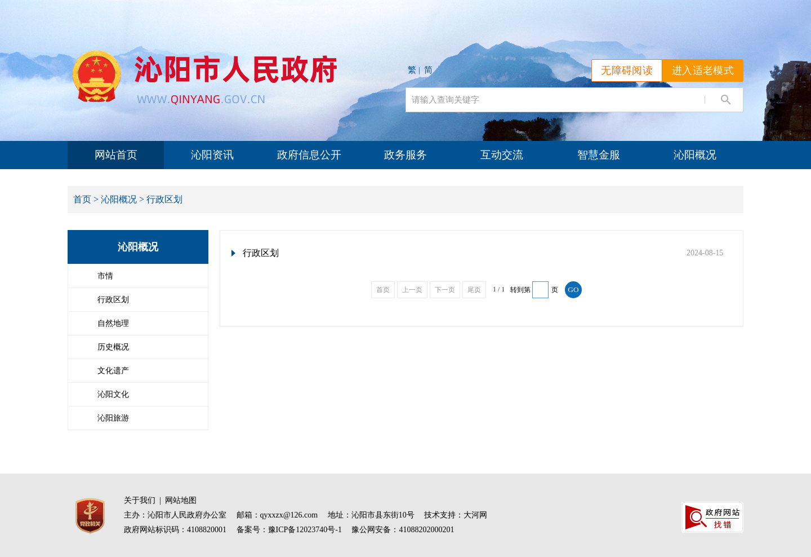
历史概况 (113, 347)
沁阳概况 (695, 155)
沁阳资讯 (212, 155)
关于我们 (139, 500)
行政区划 (113, 299)
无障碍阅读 (627, 70)
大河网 (475, 515)
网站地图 (181, 500)
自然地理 (113, 323)
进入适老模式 (703, 70)
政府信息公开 (309, 155)
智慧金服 (598, 155)
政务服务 (405, 155)
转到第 (520, 290)
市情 (105, 276)
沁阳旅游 (113, 418)
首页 (82, 199)
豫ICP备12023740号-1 (305, 529)
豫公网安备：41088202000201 (402, 529)
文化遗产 (113, 370)
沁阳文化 (113, 394)
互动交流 (501, 155)
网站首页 (116, 155)
